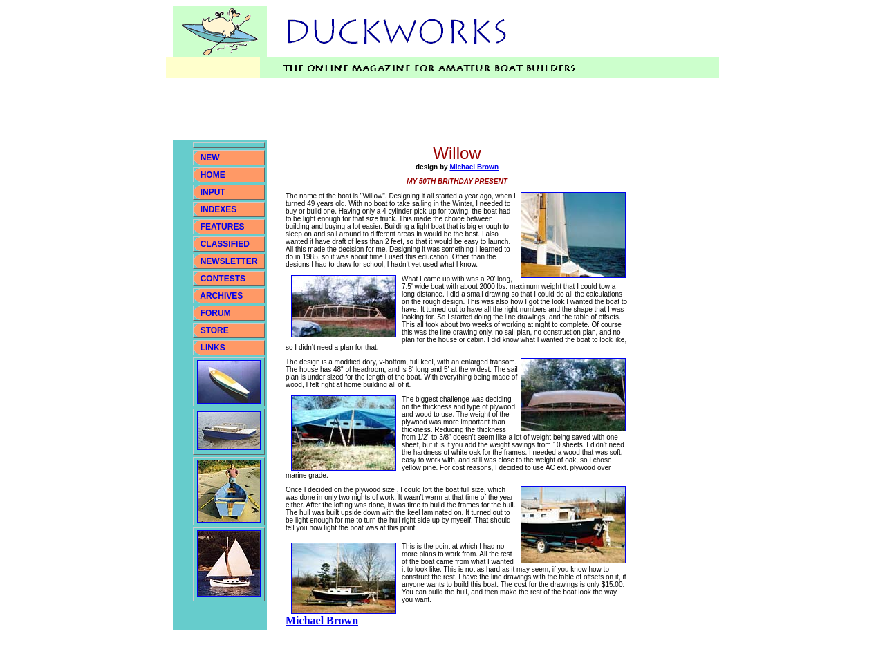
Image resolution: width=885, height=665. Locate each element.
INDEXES (219, 209)
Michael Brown (474, 167)
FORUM (216, 313)
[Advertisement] (424, 109)
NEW (210, 157)
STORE (215, 330)
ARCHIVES (221, 296)
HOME (213, 175)
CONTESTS (223, 278)
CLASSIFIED (225, 244)
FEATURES (223, 227)
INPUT (213, 192)
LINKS (211, 348)
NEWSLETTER (229, 261)
